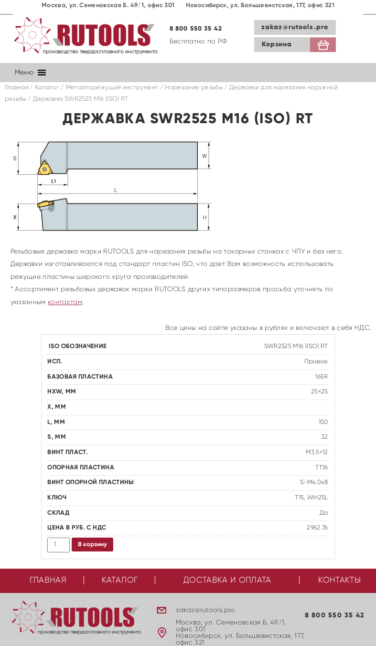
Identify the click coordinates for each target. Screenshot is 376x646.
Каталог (47, 88)
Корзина (277, 44)
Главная (16, 88)
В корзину (92, 544)
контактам (65, 302)
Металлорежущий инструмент (112, 88)
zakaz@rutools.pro (294, 27)
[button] (24, 72)
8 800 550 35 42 (196, 29)
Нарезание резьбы (194, 88)
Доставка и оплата (227, 580)
